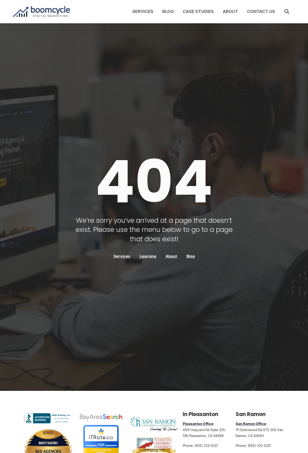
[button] (286, 11)
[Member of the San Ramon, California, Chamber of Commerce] (154, 424)
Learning (148, 256)
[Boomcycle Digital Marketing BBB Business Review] (48, 422)
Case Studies (198, 11)
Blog (168, 11)
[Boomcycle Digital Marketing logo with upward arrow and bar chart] (42, 12)
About (230, 11)
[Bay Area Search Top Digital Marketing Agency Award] (101, 417)
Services (142, 11)
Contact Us (261, 11)
